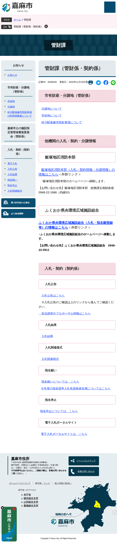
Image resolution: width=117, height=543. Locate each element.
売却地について (51, 115)
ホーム (17, 19)
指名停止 (12, 185)
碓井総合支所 (31, 498)
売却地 (11, 101)
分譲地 (11, 106)
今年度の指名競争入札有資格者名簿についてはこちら (75, 388)
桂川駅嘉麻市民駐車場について (61, 122)
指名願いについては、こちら (60, 381)
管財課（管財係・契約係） (28, 26)
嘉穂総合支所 (31, 505)
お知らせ (18, 65)
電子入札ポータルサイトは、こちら (64, 434)
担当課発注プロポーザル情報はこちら (65, 313)
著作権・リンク (42, 483)
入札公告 (12, 169)
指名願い (12, 180)
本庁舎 (27, 494)
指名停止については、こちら (59, 411)
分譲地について (51, 108)
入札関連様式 (50, 359)
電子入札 (12, 163)
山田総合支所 (31, 502)
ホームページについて (19, 483)
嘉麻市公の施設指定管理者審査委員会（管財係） (18, 132)
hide (2, 508)
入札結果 (47, 336)
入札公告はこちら (53, 295)
